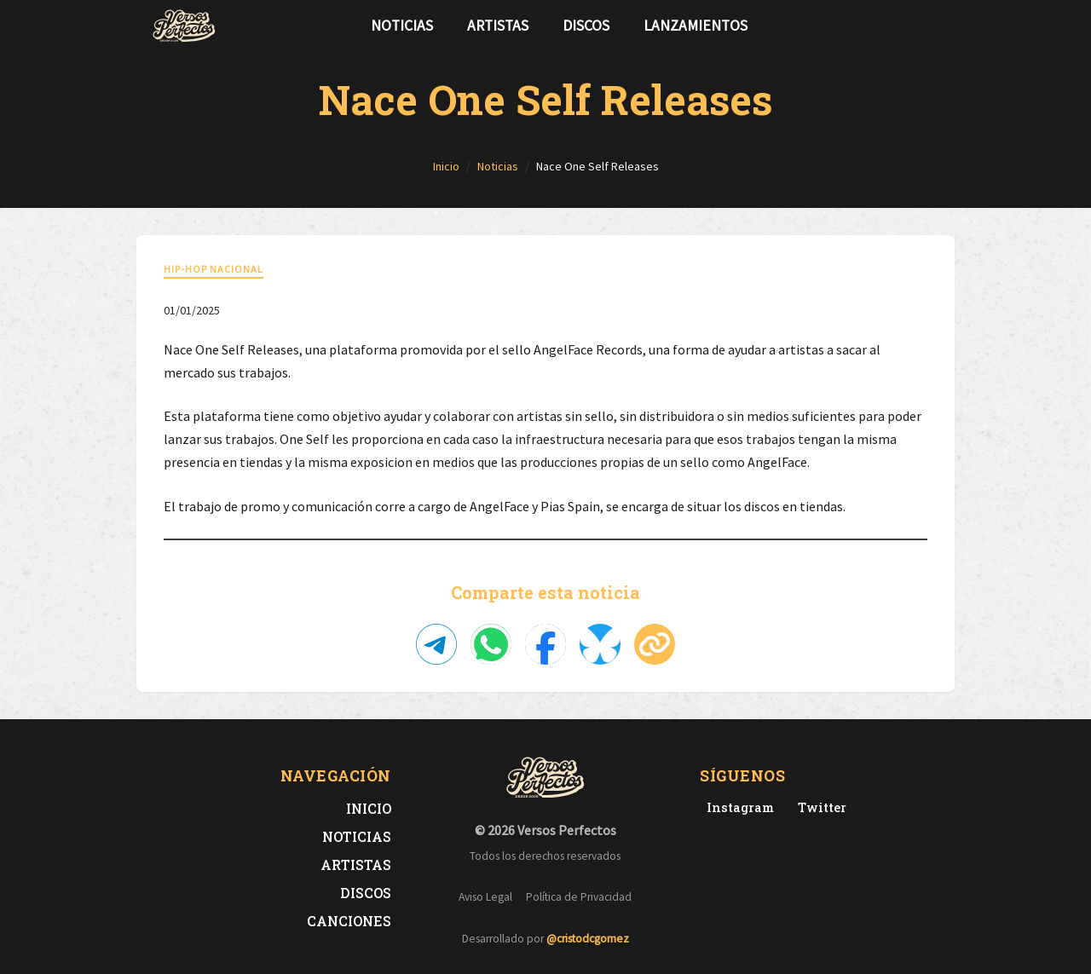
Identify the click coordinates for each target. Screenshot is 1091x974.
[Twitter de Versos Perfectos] (818, 807)
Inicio (368, 808)
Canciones (349, 921)
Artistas (497, 25)
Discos (586, 25)
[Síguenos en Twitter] (907, 25)
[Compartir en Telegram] (436, 644)
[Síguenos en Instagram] (934, 25)
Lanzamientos (696, 25)
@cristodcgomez (587, 938)
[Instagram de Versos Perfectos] (737, 807)
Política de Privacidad (579, 897)
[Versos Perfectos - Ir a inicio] (184, 25)
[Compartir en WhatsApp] (490, 644)
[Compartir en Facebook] (545, 644)
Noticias (402, 25)
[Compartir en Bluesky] (600, 644)
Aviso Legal (485, 897)
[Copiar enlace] (654, 644)
